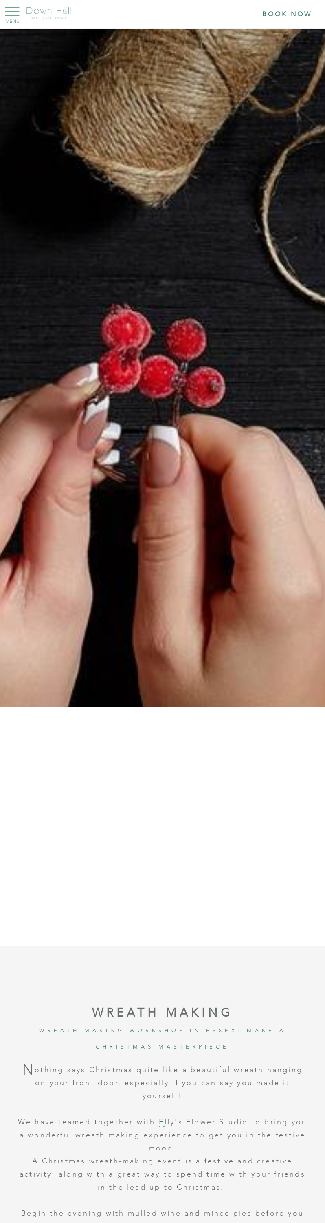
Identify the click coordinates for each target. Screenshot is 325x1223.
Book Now (287, 14)
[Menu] (10, 12)
